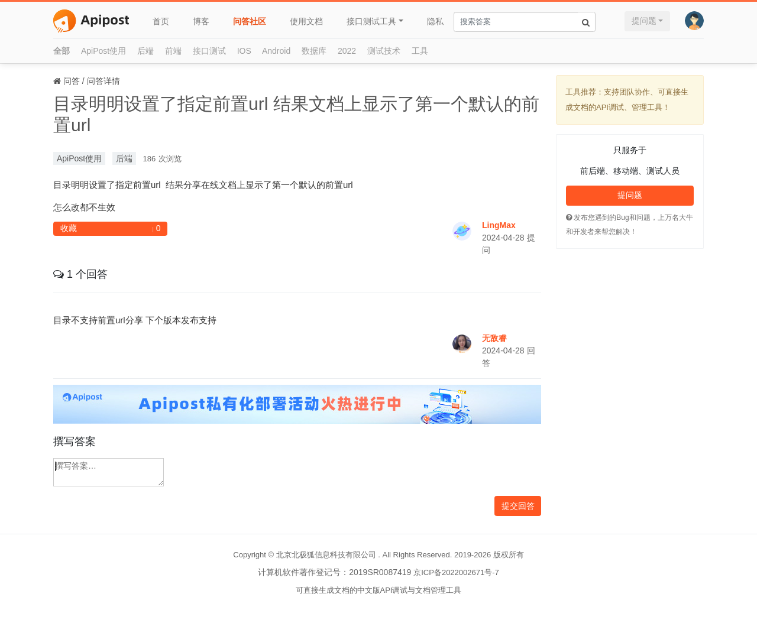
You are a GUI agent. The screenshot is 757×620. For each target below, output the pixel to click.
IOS (244, 51)
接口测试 (209, 51)
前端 (173, 51)
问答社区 (249, 21)
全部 (61, 51)
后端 (145, 51)
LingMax (499, 225)
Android (276, 51)
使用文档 (306, 21)
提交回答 (518, 506)
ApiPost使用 (103, 51)
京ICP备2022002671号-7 (456, 572)
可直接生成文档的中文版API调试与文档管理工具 (379, 590)
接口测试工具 (371, 21)
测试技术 (383, 51)
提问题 (644, 20)
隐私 (435, 21)
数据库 (314, 51)
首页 (161, 21)
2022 (347, 51)
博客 (201, 21)
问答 (71, 81)
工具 (420, 51)
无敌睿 (494, 338)
